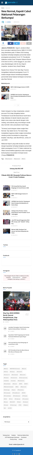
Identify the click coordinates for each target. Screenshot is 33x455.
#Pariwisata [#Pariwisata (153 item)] (7, 393)
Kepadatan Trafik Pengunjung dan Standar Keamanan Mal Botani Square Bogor (18, 335)
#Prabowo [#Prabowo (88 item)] (17, 399)
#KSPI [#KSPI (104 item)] (26, 383)
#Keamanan (8, 159)
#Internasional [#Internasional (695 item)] (23, 377)
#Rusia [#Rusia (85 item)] (6, 402)
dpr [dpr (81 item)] (5, 408)
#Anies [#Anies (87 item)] (6, 368)
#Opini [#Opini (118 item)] (13, 390)
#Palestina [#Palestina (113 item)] (20, 390)
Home (2, 8)
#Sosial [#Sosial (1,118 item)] (6, 405)
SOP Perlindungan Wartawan (12, 437)
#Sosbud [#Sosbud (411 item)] (25, 402)
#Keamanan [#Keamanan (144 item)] (21, 380)
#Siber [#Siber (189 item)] (19, 402)
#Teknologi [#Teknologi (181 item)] (13, 405)
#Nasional (17, 159)
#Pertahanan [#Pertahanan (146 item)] (16, 396)
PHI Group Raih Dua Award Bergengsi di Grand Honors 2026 (20, 187)
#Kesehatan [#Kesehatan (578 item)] (7, 383)
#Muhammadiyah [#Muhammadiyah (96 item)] (8, 386)
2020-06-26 (16, 22)
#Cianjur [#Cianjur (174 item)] (12, 371)
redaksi (9, 22)
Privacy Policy (13, 439)
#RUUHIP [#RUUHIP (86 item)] (12, 402)
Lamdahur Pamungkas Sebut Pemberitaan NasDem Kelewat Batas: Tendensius (18, 328)
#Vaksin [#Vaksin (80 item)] (26, 405)
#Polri (23, 159)
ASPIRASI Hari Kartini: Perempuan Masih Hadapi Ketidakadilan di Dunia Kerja (21, 96)
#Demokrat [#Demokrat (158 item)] (15, 374)
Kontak (20, 439)
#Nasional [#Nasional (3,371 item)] (23, 386)
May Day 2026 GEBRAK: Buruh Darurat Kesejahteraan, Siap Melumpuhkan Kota (11, 316)
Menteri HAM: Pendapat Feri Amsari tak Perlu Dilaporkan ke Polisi (19, 231)
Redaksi (14, 435)
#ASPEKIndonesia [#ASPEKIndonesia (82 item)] (15, 368)
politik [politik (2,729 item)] (10, 408)
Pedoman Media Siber (23, 435)
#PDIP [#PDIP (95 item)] (23, 393)
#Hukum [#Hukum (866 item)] (6, 377)
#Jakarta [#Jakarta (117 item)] (6, 380)
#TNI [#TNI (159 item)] (20, 405)
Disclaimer (23, 437)
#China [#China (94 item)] (6, 371)
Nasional (8, 8)
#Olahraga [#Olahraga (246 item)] (7, 390)
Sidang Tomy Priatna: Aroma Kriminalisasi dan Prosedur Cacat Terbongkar (20, 212)
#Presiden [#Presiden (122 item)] (25, 399)
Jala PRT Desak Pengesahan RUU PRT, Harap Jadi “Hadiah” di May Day (20, 221)
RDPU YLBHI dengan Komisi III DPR (20, 87)
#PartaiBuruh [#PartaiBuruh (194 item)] (16, 393)
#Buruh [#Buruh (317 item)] (24, 368)
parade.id (18, 450)
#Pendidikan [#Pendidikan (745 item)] (7, 396)
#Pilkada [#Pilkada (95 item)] (24, 396)
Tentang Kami (6, 435)
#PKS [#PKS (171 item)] (5, 399)
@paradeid (16, 277)
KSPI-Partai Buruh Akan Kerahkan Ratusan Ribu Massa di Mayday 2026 (18, 351)
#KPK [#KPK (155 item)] (20, 383)
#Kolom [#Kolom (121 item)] (15, 383)
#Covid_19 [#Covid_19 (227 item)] (6, 374)
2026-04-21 (13, 89)
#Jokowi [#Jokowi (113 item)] (13, 380)
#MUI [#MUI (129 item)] (17, 386)
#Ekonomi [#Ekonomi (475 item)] (22, 374)
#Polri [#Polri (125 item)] (10, 399)
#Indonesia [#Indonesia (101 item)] (14, 377)
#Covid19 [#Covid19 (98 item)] (19, 371)
